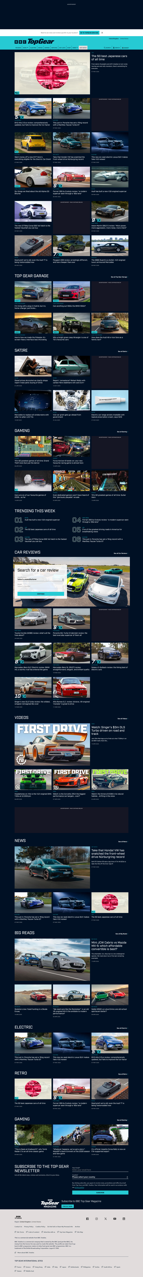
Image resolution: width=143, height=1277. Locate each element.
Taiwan (19, 1271)
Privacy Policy (28, 1227)
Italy (56, 1267)
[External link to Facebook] (87, 1219)
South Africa (108, 1267)
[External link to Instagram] (96, 1219)
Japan (64, 1267)
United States (124, 38)
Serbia (97, 1267)
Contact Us (18, 1227)
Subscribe (100, 1192)
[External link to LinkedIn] (124, 1219)
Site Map (80, 1232)
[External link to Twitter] (106, 1219)
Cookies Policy (40, 1227)
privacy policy (79, 1187)
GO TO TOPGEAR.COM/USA (89, 33)
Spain (118, 1267)
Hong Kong (38, 1267)
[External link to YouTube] (115, 1219)
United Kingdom (114, 38)
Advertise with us (49, 1232)
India (48, 1267)
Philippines (87, 1267)
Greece (28, 1267)
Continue (41, 594)
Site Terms (20, 1232)
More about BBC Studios (24, 1252)
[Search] (107, 48)
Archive (77, 1227)
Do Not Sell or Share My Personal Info (60, 1227)
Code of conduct (33, 1232)
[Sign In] (116, 48)
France (19, 1267)
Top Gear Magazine (66, 1232)
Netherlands (74, 1267)
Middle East (30, 1271)
